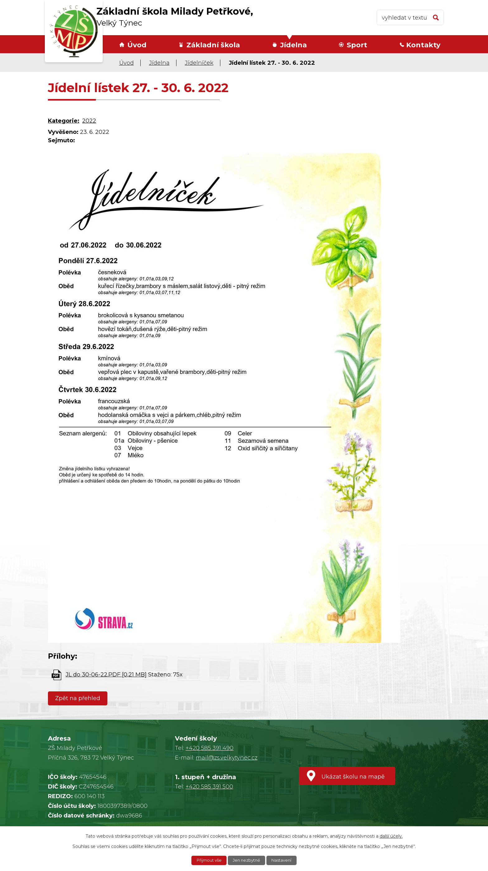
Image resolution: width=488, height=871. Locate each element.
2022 (89, 120)
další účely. (391, 835)
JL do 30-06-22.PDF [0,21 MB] (106, 674)
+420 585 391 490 (209, 748)
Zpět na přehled (78, 698)
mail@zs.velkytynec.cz (226, 757)
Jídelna (293, 45)
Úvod (137, 45)
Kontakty (423, 45)
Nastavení (284, 860)
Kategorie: (63, 120)
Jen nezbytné (247, 860)
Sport (357, 45)
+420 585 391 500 (209, 786)
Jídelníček (199, 62)
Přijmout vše (207, 860)
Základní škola (213, 45)
